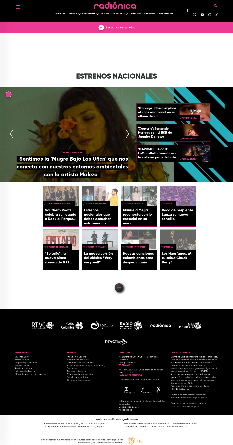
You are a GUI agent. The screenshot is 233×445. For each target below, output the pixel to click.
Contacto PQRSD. (199, 371)
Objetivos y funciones (26, 363)
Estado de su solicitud (78, 377)
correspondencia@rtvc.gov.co (186, 369)
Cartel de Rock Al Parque (59, 204)
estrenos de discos (134, 204)
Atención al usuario (76, 357)
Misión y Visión (22, 360)
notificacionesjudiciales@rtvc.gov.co (189, 398)
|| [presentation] (8, 95)
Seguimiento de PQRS (182, 383)
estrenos (167, 204)
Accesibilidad (126, 410)
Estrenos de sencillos (57, 247)
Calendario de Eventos (142, 14)
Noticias (60, 14)
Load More (119, 282)
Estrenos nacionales (96, 204)
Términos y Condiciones (78, 380)
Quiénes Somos (23, 357)
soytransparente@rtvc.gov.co (186, 406)
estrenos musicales (72, 152)
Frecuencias (166, 14)
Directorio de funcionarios (80, 374)
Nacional (168, 247)
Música (73, 14)
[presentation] (11, 134)
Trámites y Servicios (76, 371)
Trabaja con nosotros (78, 360)
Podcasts (119, 14)
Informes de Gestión (25, 371)
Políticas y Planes (23, 369)
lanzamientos (189, 159)
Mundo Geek (89, 14)
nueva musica (190, 118)
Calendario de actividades (80, 363)
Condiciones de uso (129, 407)
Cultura (104, 14)
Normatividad (22, 366)
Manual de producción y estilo (30, 374)
